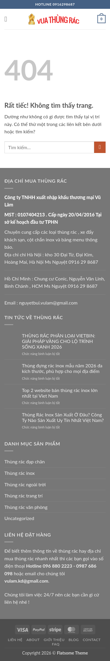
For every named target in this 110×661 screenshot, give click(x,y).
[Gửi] (100, 147)
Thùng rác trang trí (23, 495)
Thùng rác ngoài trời (25, 484)
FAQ (56, 644)
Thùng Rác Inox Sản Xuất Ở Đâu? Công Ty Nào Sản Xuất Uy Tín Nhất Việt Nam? (63, 417)
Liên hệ (15, 640)
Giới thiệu (54, 640)
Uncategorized (19, 518)
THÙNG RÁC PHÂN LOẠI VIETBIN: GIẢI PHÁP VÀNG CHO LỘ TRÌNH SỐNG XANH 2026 (58, 341)
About (33, 640)
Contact (92, 640)
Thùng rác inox (19, 473)
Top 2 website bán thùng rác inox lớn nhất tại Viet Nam (60, 392)
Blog (74, 640)
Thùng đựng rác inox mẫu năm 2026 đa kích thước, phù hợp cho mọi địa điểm (62, 368)
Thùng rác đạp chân (24, 461)
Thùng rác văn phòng (26, 507)
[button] (7, 19)
